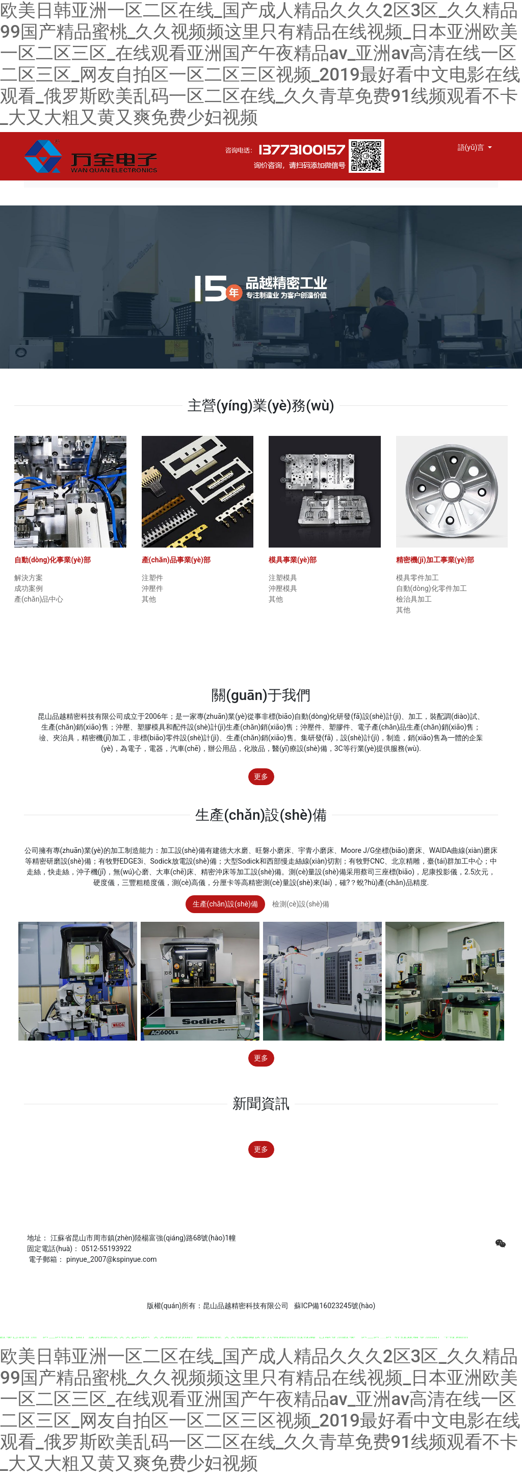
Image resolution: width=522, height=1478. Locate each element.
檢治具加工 (414, 599)
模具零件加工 (417, 578)
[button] (39, 739)
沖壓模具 (283, 588)
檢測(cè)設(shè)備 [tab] (300, 904)
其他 (149, 599)
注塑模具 (283, 578)
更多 (261, 776)
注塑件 (152, 578)
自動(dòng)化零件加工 (431, 588)
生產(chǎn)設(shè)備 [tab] (225, 904)
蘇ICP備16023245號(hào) (333, 1306)
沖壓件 (152, 588)
